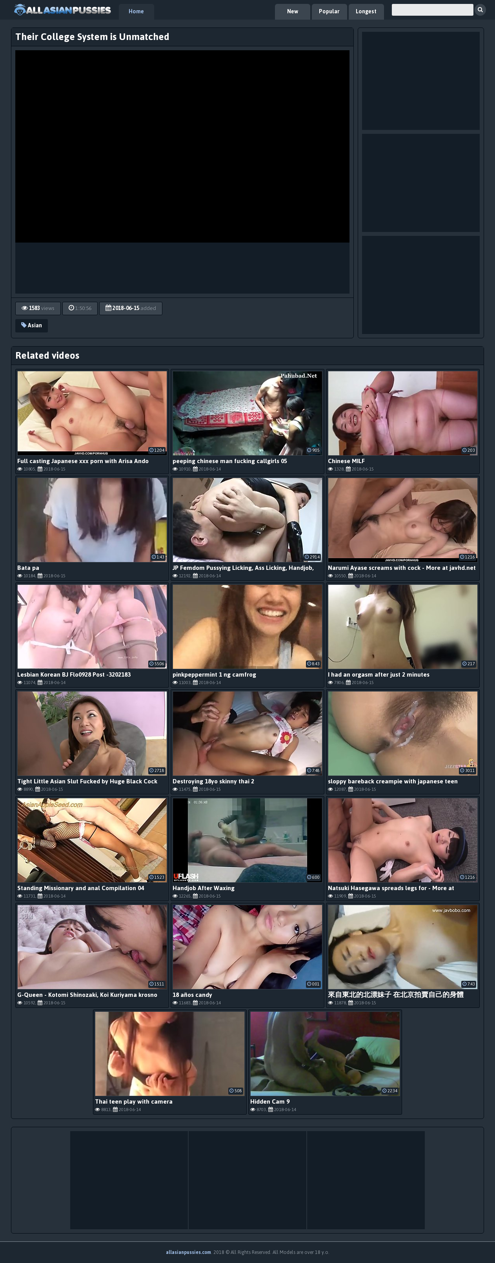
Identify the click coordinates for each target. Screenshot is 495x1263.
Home (136, 11)
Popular (329, 11)
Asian (31, 325)
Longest (366, 11)
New (292, 11)
